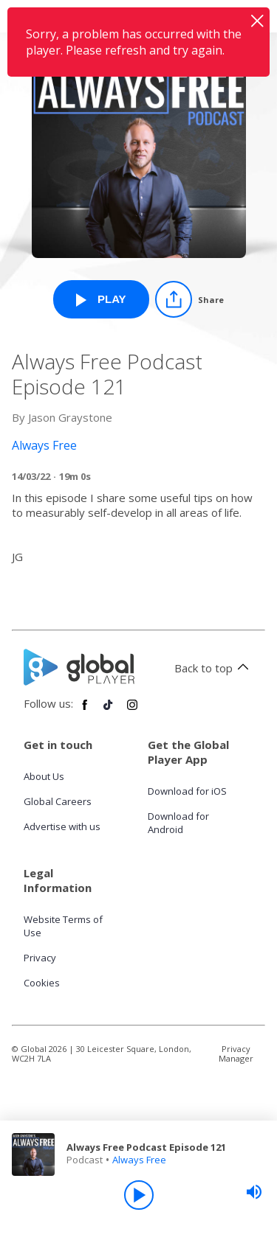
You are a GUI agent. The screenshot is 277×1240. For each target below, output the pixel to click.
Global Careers (58, 801)
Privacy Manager (236, 1053)
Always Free (139, 1159)
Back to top (213, 668)
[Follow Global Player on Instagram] (132, 710)
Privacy (40, 957)
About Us (44, 776)
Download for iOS (187, 791)
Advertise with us (62, 826)
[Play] (139, 1195)
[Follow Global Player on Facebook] (85, 710)
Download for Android (178, 822)
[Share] (189, 299)
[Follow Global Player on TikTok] (108, 710)
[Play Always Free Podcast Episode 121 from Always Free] (101, 299)
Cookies (42, 982)
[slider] (254, 1192)
